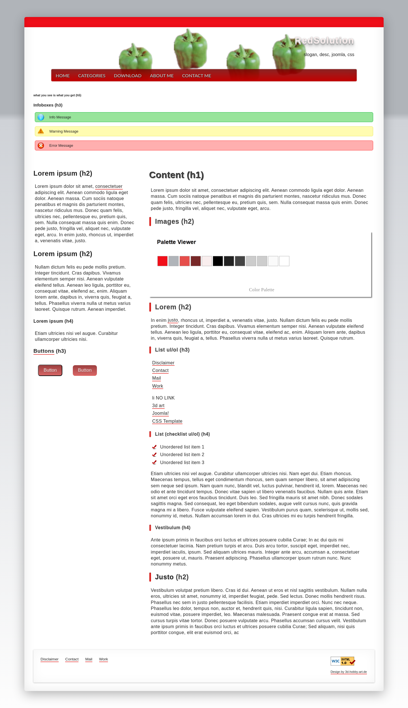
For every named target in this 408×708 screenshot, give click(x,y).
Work (157, 386)
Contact (160, 370)
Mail (156, 378)
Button (50, 370)
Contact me (196, 75)
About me (161, 75)
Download (127, 75)
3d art (158, 405)
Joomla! (160, 413)
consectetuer (108, 186)
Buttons (43, 351)
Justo (164, 577)
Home (62, 75)
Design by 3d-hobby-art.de (349, 671)
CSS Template (167, 421)
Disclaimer (163, 362)
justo (173, 320)
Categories (91, 75)
